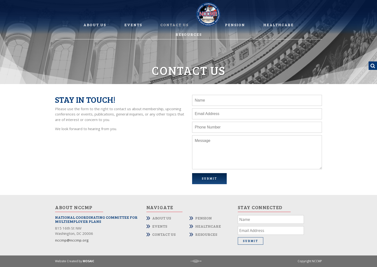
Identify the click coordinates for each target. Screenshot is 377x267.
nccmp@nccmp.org (72, 240)
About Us (94, 24)
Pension (235, 24)
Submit (209, 178)
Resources (189, 34)
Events (133, 24)
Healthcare (278, 24)
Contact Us (174, 24)
